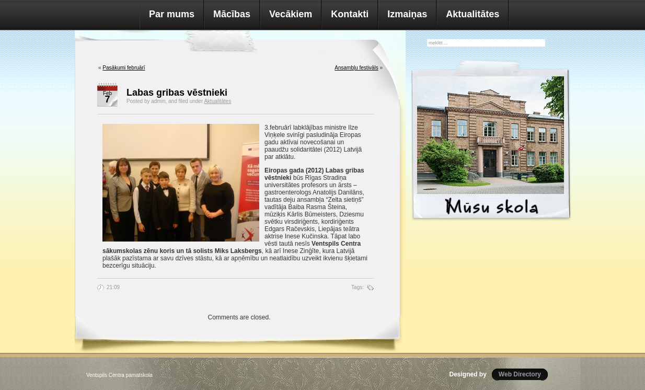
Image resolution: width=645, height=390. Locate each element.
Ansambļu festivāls (356, 68)
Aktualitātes (472, 14)
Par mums (171, 14)
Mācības (231, 14)
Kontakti (349, 14)
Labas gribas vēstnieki (176, 92)
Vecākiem (290, 14)
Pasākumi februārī (123, 68)
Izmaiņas (407, 14)
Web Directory (520, 374)
